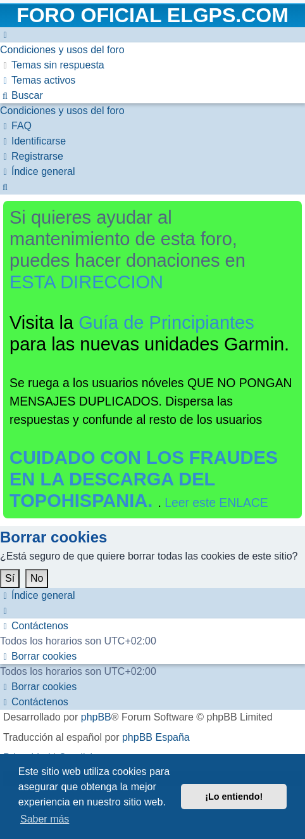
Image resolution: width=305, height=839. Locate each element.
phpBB (96, 717)
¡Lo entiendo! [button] (234, 796)
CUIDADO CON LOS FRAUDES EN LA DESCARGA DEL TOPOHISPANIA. (143, 479)
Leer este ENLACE (216, 502)
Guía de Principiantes (166, 322)
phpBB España (156, 737)
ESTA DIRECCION (86, 282)
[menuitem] (62, 49)
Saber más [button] (44, 819)
